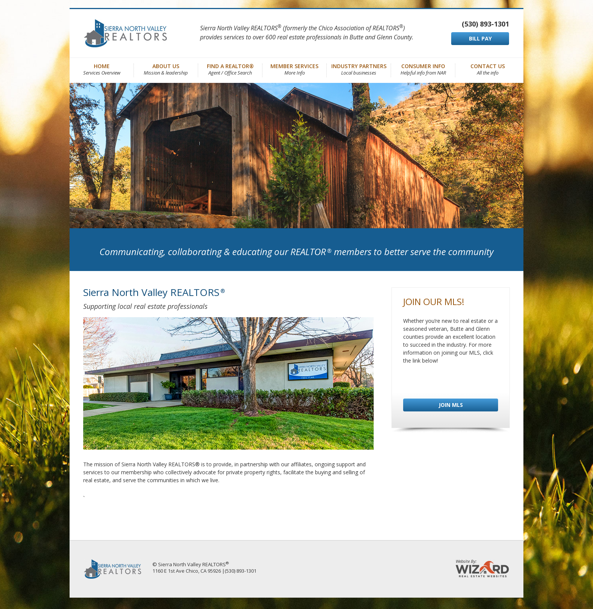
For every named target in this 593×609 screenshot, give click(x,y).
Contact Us (487, 69)
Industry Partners (359, 69)
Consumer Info (423, 69)
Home (101, 69)
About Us (166, 69)
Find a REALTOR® (230, 69)
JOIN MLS (451, 404)
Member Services (294, 69)
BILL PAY (480, 38)
